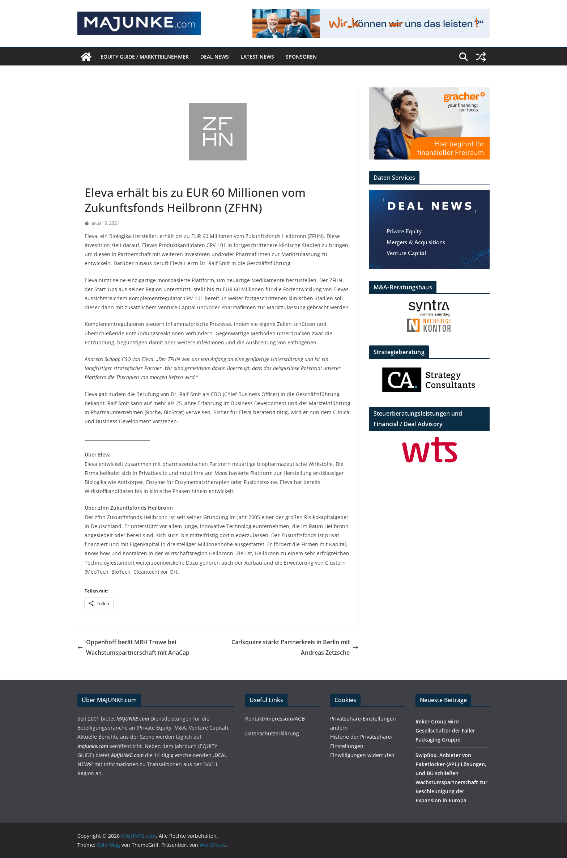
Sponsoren (301, 56)
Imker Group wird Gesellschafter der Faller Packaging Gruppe (445, 730)
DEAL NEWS (214, 56)
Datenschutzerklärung (272, 733)
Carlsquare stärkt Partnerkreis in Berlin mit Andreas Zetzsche (294, 647)
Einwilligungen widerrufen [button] (362, 755)
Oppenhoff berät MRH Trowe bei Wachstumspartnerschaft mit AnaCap (133, 647)
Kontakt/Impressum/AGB (275, 718)
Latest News (257, 56)
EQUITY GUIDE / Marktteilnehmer (145, 56)
